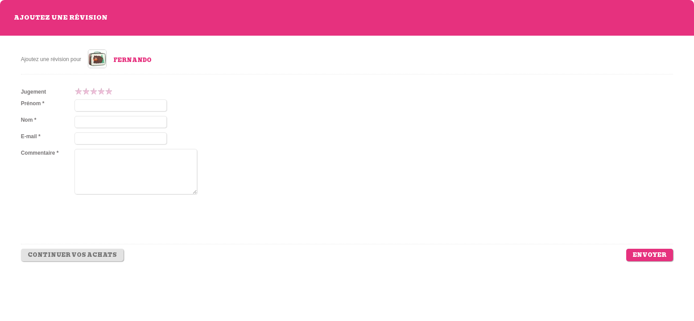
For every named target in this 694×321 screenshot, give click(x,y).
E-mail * (31, 136)
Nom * (29, 120)
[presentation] (142, 225)
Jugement (33, 92)
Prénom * (33, 103)
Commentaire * (40, 153)
